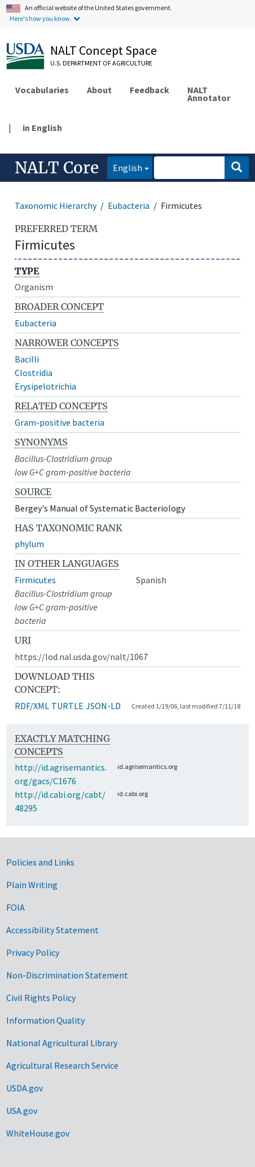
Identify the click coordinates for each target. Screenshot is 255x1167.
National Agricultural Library (61, 1042)
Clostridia (33, 372)
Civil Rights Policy (41, 997)
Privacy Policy (32, 952)
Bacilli (27, 359)
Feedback (149, 89)
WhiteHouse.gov (37, 1133)
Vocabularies (42, 89)
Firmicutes (35, 579)
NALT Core (57, 168)
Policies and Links (40, 862)
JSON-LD (103, 705)
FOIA (15, 907)
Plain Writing (32, 884)
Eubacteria (129, 205)
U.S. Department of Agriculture (101, 63)
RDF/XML (32, 705)
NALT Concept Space (103, 50)
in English (42, 127)
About (99, 89)
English (124, 166)
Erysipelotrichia (45, 386)
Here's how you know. (41, 18)
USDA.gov (24, 1088)
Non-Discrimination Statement (67, 975)
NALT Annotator (208, 93)
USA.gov (21, 1110)
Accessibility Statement (52, 930)
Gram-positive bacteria (59, 422)
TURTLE (67, 705)
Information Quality (45, 1020)
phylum (29, 543)
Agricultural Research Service (62, 1065)
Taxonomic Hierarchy (55, 205)
